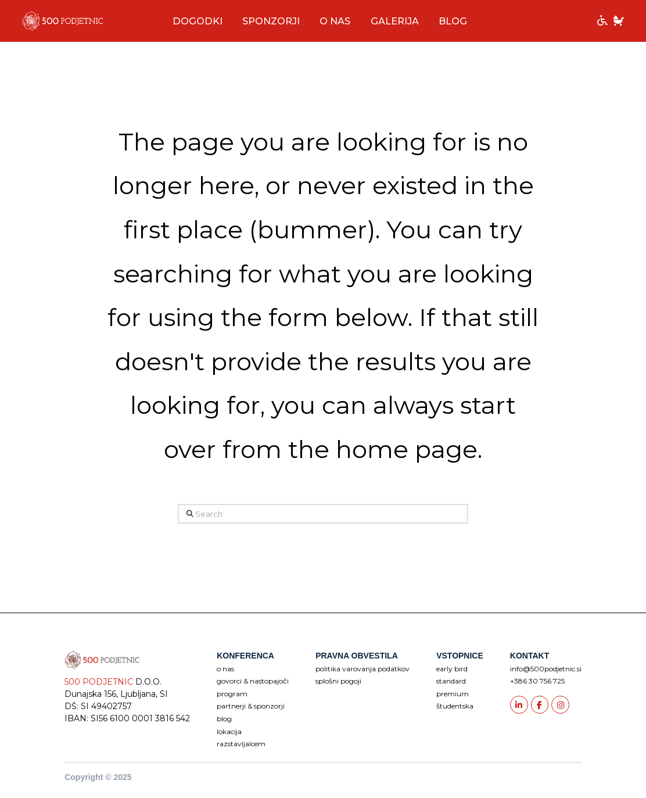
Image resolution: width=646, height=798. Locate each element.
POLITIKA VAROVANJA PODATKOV (362, 668)
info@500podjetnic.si (546, 668)
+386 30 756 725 (537, 681)
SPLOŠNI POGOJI (338, 681)
